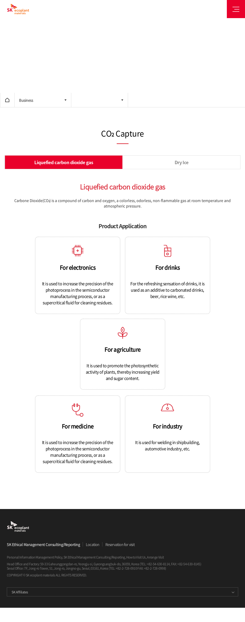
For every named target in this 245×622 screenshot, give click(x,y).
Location (92, 544)
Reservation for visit (120, 544)
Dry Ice (181, 162)
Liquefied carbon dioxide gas (63, 162)
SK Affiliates (20, 592)
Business (26, 100)
